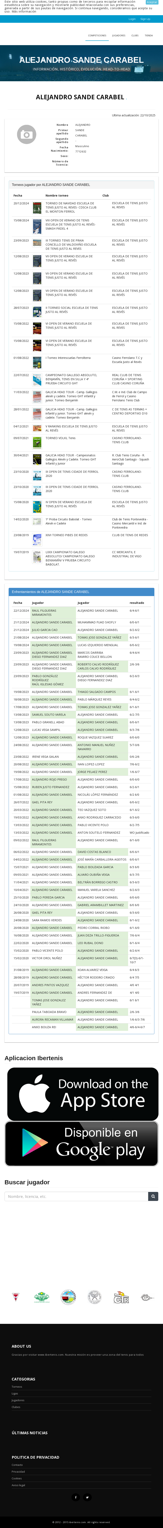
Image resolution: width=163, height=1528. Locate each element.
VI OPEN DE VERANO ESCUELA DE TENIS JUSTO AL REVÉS (69, 326)
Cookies (17, 1478)
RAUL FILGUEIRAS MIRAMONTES (44, 613)
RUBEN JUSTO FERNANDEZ (50, 787)
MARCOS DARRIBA (90, 653)
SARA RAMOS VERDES (47, 920)
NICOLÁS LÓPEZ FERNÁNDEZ (98, 795)
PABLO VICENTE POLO (93, 825)
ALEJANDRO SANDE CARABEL (98, 610)
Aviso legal (18, 1485)
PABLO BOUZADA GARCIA (95, 867)
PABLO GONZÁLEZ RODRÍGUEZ (45, 678)
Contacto (17, 1465)
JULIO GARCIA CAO (44, 630)
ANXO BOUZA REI (44, 1027)
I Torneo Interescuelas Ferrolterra (68, 358)
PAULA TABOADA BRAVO (49, 1012)
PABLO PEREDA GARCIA (48, 897)
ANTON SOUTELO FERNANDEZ (99, 832)
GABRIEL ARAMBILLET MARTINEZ (101, 905)
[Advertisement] (30, 1230)
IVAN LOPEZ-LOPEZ (91, 764)
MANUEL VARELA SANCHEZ (96, 890)
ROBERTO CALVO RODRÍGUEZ (98, 664)
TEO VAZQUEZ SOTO (92, 810)
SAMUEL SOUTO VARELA (49, 715)
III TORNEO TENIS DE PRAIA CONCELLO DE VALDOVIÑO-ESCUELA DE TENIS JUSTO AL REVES (71, 244)
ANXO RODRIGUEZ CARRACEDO (99, 817)
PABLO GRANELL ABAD (48, 722)
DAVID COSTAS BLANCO (94, 852)
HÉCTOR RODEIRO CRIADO (96, 977)
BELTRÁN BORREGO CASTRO (98, 882)
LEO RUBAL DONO (90, 943)
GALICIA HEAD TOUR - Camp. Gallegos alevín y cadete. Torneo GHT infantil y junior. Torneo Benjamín (71, 396)
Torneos (17, 1386)
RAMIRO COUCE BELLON (95, 657)
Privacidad (18, 1471)
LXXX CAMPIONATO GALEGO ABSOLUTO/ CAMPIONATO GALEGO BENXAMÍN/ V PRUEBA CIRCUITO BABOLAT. (70, 558)
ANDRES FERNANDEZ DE (95, 993)
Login (132, 19)
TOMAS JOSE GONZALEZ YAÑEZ (99, 637)
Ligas (15, 1393)
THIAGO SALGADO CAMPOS (97, 692)
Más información (24, 11)
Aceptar (152, 2)
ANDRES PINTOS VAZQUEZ (50, 985)
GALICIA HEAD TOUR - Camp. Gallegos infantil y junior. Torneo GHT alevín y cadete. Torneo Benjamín (71, 413)
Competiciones (97, 35)
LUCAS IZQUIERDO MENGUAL (98, 645)
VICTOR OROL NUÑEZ (47, 958)
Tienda (149, 35)
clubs (134, 35)
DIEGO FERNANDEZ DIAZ (49, 657)
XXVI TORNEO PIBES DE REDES (67, 535)
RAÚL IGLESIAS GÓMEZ (48, 684)
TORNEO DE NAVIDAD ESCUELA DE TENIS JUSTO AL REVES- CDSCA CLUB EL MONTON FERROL (71, 207)
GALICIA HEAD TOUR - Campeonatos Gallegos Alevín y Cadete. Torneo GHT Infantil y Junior (71, 459)
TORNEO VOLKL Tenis (61, 438)
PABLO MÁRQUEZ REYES (94, 699)
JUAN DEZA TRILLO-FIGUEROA (98, 935)
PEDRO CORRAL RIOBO (94, 928)
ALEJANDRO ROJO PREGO (49, 779)
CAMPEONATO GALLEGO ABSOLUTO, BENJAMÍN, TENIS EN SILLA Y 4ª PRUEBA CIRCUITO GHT (71, 379)
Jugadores (118, 35)
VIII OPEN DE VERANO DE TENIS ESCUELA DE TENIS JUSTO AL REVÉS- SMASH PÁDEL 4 (71, 224)
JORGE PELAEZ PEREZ (92, 772)
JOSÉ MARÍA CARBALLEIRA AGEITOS (102, 859)
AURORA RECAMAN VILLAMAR (52, 1019)
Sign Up (145, 19)
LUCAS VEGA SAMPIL (46, 730)
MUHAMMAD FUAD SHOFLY (97, 622)
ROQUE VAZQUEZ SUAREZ (95, 737)
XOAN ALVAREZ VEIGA (93, 970)
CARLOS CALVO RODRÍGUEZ (97, 668)
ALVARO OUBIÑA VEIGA (94, 875)
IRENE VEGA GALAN (45, 757)
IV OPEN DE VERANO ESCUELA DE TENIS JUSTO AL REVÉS (69, 504)
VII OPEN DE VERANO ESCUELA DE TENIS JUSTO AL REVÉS (69, 258)
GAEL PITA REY (42, 802)
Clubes (16, 1407)
